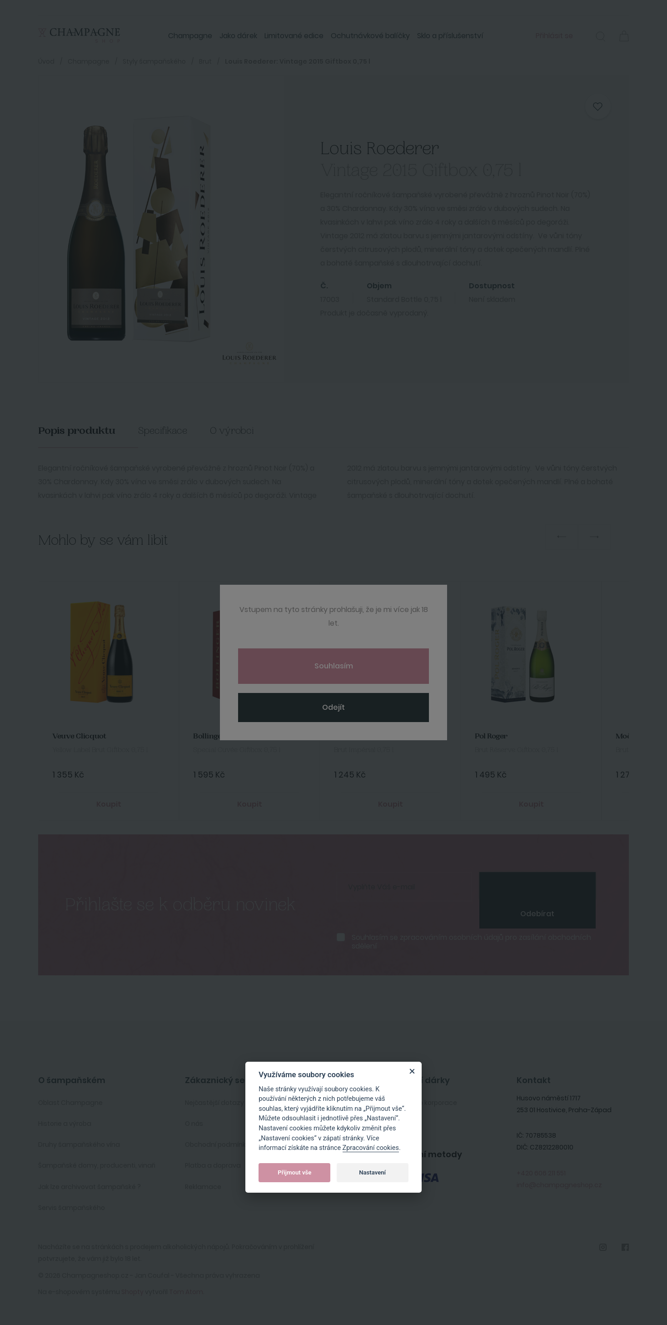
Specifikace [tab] (162, 431)
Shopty (132, 1291)
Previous (561, 537)
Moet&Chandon (362, 736)
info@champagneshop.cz (559, 1184)
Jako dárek (238, 35)
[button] (601, 37)
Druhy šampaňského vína (79, 1144)
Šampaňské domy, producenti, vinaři (96, 1165)
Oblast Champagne (70, 1102)
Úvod (46, 61)
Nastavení (372, 1172)
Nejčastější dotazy (214, 1102)
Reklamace (203, 1186)
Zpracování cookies (371, 1148)
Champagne (190, 35)
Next (594, 537)
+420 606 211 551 (541, 1173)
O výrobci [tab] (232, 431)
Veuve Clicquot (79, 736)
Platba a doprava (213, 1165)
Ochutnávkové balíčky (370, 35)
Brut (205, 61)
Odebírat (537, 913)
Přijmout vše (294, 1172)
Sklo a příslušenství (450, 35)
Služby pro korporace (424, 1102)
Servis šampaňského (71, 1207)
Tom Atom (186, 1291)
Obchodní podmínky (217, 1144)
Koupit (108, 804)
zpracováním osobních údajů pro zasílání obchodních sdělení (471, 941)
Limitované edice (294, 35)
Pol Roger (491, 736)
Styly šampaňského (154, 61)
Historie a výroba (64, 1123)
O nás (194, 1123)
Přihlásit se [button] (554, 35)
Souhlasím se (471, 941)
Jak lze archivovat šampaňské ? (89, 1186)
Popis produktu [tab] (76, 431)
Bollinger (209, 736)
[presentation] (537, 885)
